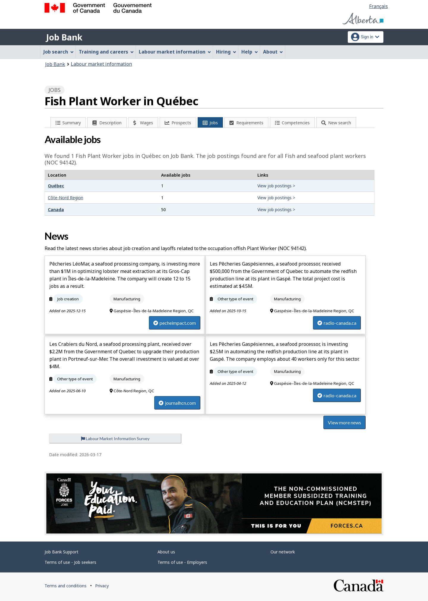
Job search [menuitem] (58, 51)
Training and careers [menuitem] (106, 51)
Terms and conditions (65, 586)
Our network (282, 552)
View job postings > (276, 186)
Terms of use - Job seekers (70, 562)
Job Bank (64, 37)
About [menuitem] (273, 51)
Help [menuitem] (249, 51)
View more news (344, 422)
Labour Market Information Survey (115, 438)
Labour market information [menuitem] (175, 51)
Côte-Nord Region (65, 197)
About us (166, 552)
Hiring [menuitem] (226, 51)
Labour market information (101, 64)
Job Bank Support (61, 552)
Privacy (102, 586)
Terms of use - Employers (182, 562)
